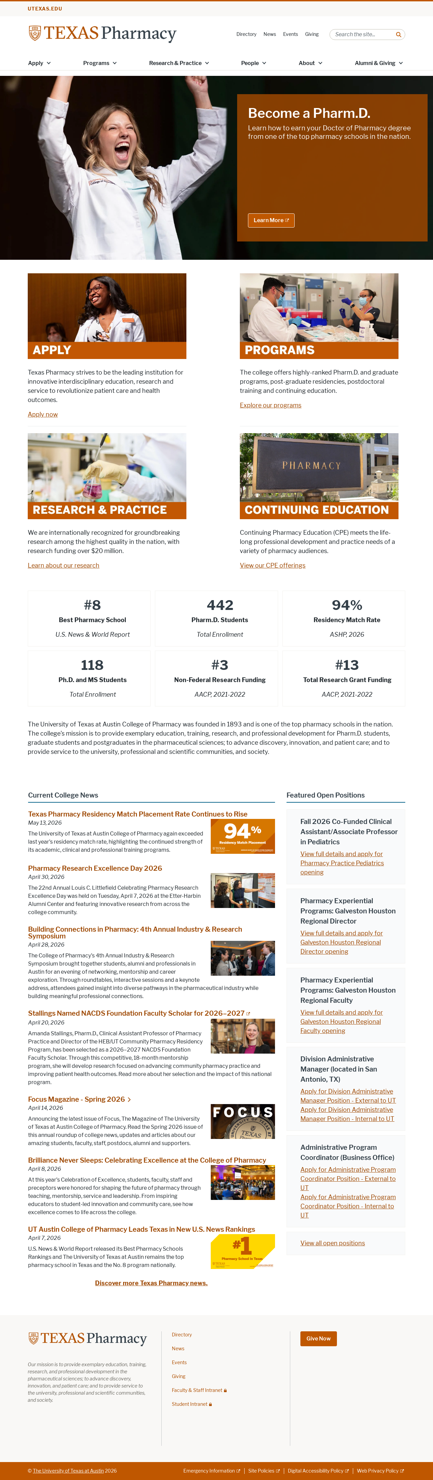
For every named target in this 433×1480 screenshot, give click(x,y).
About (307, 63)
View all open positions (332, 1243)
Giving (312, 34)
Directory (246, 34)
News (270, 34)
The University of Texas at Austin (68, 1471)
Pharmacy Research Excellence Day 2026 (95, 869)
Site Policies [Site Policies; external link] (261, 1471)
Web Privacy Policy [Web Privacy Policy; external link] (377, 1471)
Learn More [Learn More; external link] (268, 220)
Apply (35, 63)
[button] (49, 63)
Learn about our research (63, 565)
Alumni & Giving (375, 63)
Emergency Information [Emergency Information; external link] (209, 1471)
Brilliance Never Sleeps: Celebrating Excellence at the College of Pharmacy (147, 1160)
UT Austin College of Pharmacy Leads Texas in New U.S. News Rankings (141, 1229)
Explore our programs (270, 405)
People (250, 63)
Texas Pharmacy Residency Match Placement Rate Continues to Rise (138, 814)
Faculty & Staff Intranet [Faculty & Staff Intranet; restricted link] (197, 1390)
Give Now (318, 1338)
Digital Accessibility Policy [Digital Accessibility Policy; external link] (315, 1471)
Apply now (43, 414)
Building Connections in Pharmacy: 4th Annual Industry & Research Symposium (135, 933)
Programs (96, 63)
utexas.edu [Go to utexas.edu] (45, 9)
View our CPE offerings (272, 565)
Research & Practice (175, 63)
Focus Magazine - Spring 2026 (76, 1099)
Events (290, 34)
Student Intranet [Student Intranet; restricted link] (189, 1405)
